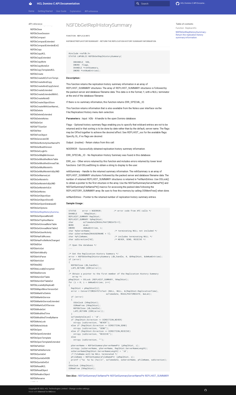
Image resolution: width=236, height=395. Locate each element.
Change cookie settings (79, 388)
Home (31, 11)
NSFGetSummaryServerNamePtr (127, 375)
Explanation (75, 11)
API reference (91, 11)
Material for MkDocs (47, 391)
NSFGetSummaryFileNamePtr (93, 375)
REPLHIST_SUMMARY (157, 375)
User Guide (61, 11)
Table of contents (184, 24)
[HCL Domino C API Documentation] (30, 4)
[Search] (152, 3)
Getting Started (45, 11)
